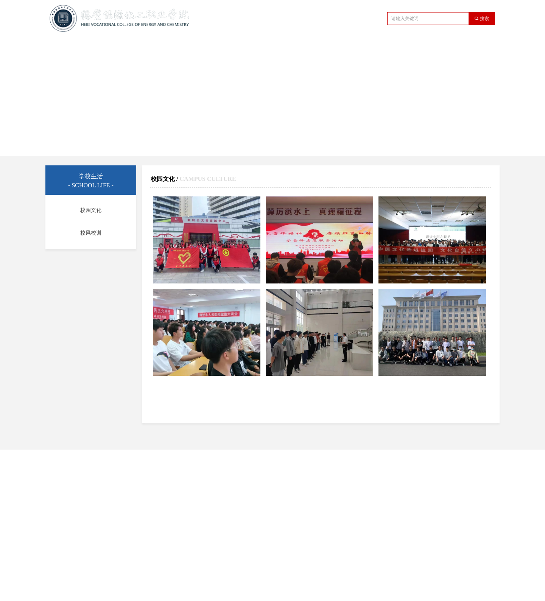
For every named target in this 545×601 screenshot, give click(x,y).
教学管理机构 (222, 47)
